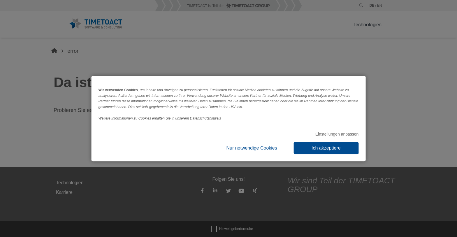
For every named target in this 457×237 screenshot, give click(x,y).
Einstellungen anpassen (337, 134)
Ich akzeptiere (326, 147)
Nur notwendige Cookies (251, 147)
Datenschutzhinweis (205, 118)
